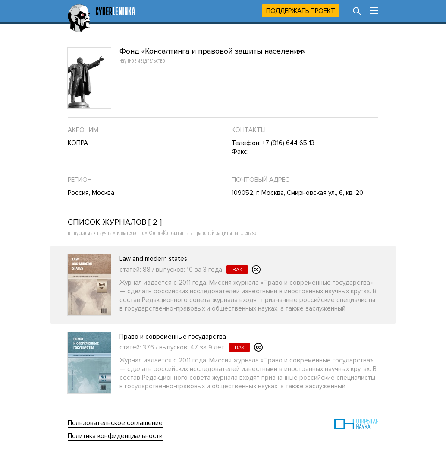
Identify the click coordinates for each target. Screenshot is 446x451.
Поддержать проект (300, 11)
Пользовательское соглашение (115, 423)
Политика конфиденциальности (115, 436)
